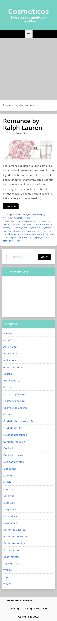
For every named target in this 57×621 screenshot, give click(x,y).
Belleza (7, 374)
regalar (13, 237)
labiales (7, 482)
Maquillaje (9, 509)
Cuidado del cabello (15, 434)
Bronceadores (11, 380)
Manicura (9, 502)
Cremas (24, 214)
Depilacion (9, 448)
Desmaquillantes (13, 462)
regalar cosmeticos (25, 237)
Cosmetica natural (14, 401)
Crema (12, 224)
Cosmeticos (28, 11)
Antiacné (8, 340)
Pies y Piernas (11, 550)
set (42, 237)
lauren (35, 227)
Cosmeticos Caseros (15, 407)
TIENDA (8, 570)
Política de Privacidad (20, 600)
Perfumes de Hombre (16, 536)
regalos (37, 237)
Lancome (8, 489)
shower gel (18, 241)
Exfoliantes (10, 468)
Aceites (7, 333)
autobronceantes (13, 367)
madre (41, 227)
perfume (24, 234)
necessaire (7, 231)
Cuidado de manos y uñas (19, 421)
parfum (17, 234)
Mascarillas (10, 516)
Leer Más (11, 206)
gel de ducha (15, 227)
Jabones (8, 475)
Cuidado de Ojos (13, 428)
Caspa (7, 387)
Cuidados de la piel (36, 214)
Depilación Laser (13, 455)
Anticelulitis (10, 353)
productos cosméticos (38, 234)
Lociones (8, 495)
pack (44, 231)
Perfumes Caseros (14, 529)
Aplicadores (10, 360)
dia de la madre (38, 224)
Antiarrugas (10, 346)
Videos (7, 584)
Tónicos (7, 577)
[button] (29, 34)
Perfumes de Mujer (22, 218)
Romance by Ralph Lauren (22, 124)
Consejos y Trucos (14, 394)
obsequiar (17, 231)
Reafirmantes (11, 557)
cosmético (25, 221)
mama (48, 227)
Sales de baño (11, 563)
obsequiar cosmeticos (31, 231)
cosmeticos (35, 221)
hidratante (26, 227)
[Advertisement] (28, 69)
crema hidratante (23, 224)
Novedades (8, 218)
